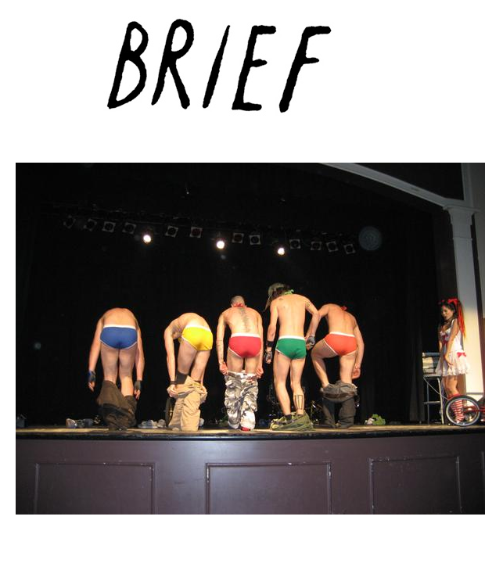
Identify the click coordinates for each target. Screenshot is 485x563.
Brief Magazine (242, 74)
